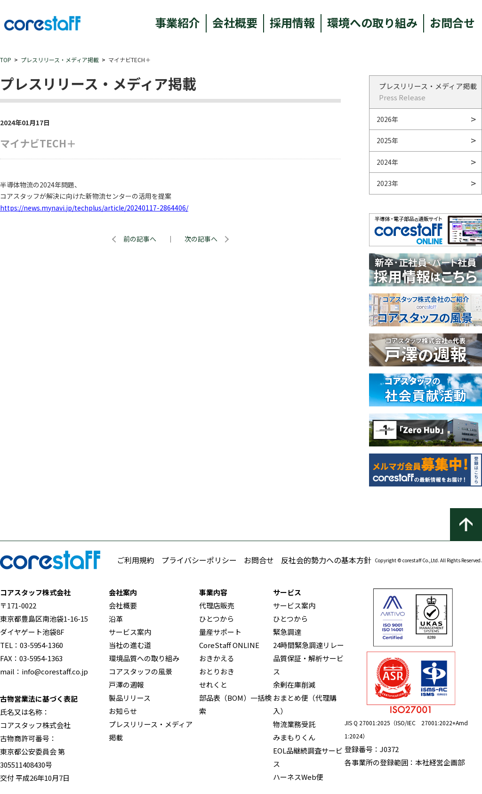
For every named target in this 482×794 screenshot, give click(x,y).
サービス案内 (130, 632)
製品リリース (130, 698)
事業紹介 (177, 22)
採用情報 (292, 22)
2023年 (387, 183)
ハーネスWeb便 (298, 777)
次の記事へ (201, 238)
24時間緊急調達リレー (308, 645)
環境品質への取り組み (144, 658)
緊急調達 (287, 632)
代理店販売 (216, 605)
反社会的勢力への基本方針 (326, 560)
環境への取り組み (372, 22)
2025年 (387, 140)
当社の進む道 (130, 645)
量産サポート (220, 632)
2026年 (387, 119)
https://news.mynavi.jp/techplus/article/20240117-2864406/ (94, 207)
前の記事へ (139, 238)
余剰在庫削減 (294, 684)
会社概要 (234, 22)
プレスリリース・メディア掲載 (60, 60)
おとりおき (216, 671)
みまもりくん (294, 737)
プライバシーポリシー (199, 560)
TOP (5, 60)
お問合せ (452, 22)
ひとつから (216, 619)
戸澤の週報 (126, 684)
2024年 (387, 162)
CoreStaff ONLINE (229, 645)
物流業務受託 (294, 724)
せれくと (213, 684)
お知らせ (123, 711)
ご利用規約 (135, 560)
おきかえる (216, 658)
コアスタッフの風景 (140, 671)
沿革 (116, 619)
